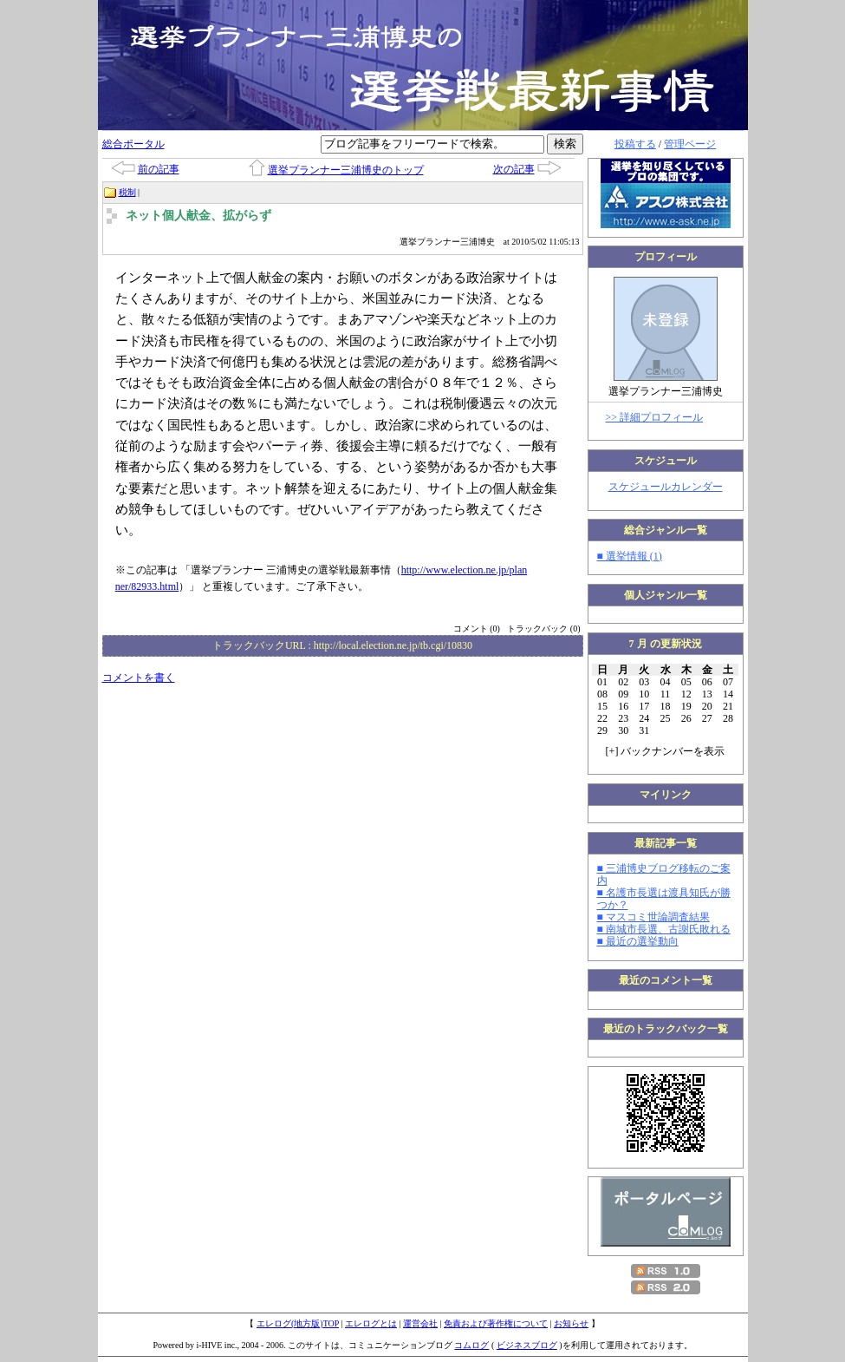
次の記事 (514, 169)
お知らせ (571, 1323)
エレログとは (371, 1323)
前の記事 (158, 169)
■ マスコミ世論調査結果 (653, 917)
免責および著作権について (496, 1323)
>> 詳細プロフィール (655, 417)
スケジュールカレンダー (665, 487)
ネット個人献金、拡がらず (198, 215)
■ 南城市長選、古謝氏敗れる (664, 929)
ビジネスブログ (527, 1345)
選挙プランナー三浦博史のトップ (346, 170)
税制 (127, 192)
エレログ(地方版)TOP (298, 1323)
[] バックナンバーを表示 (665, 751)
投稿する (635, 144)
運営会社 (420, 1323)
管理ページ (690, 144)
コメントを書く (138, 677)
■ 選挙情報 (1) (629, 556)
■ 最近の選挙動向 (638, 941)
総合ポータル (133, 144)
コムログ (471, 1345)
